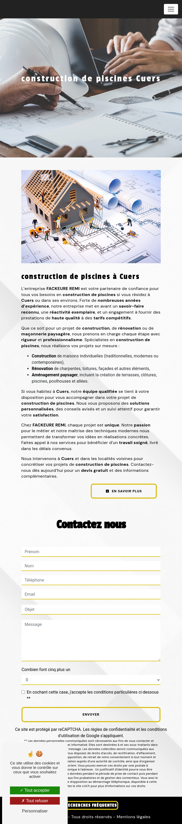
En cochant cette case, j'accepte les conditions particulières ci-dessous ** (93, 695)
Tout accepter (35, 790)
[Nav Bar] (171, 9)
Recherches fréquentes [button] (91, 805)
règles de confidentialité (113, 729)
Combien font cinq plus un (46, 669)
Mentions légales (132, 817)
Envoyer (91, 714)
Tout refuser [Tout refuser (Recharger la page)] (35, 801)
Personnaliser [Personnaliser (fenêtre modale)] (35, 811)
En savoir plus (124, 491)
